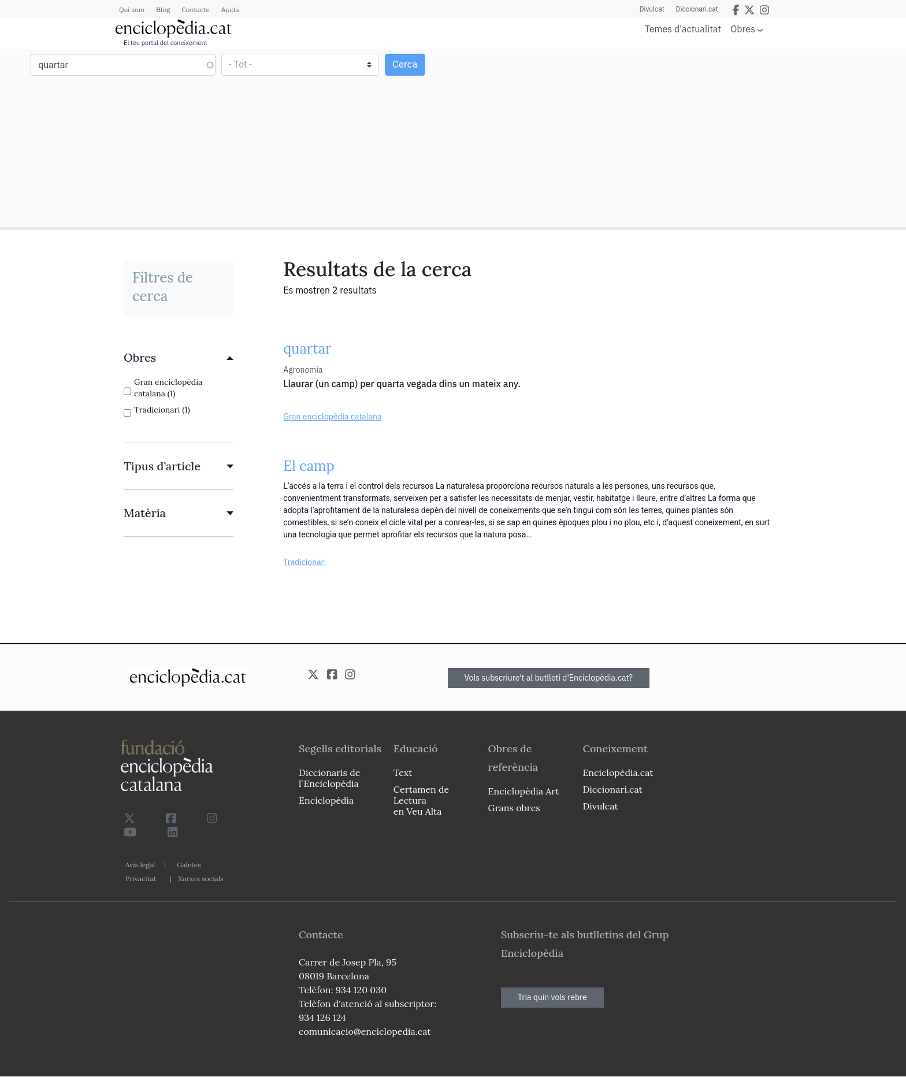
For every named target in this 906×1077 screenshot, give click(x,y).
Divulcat (652, 9)
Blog (163, 9)
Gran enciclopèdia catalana (332, 416)
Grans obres (514, 808)
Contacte (195, 9)
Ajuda (230, 9)
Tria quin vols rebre (552, 997)
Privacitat (140, 878)
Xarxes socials (200, 878)
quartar (307, 349)
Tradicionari (304, 562)
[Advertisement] (678, 137)
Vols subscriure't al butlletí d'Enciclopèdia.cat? (549, 678)
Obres (742, 28)
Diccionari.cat (697, 9)
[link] (178, 357)
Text (403, 772)
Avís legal (140, 864)
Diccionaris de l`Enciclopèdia (329, 778)
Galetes (189, 864)
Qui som (131, 9)
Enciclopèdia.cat (617, 772)
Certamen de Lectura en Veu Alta (421, 800)
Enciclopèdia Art (523, 791)
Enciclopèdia (326, 800)
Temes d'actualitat (683, 29)
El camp (309, 466)
